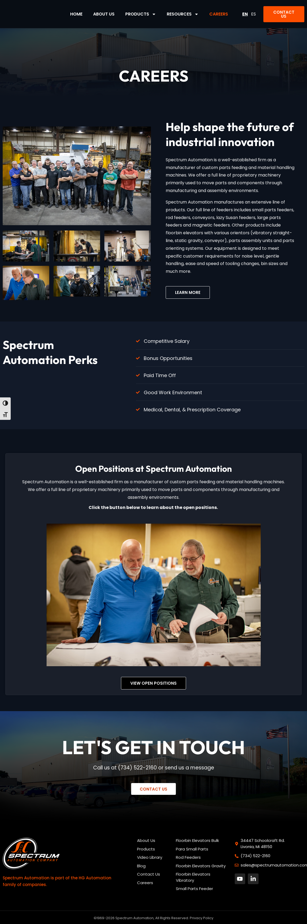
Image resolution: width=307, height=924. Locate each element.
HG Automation (95, 878)
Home (76, 14)
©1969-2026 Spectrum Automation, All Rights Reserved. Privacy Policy (153, 918)
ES (253, 14)
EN (245, 14)
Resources (183, 14)
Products (140, 14)
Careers (218, 14)
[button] (283, 14)
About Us (104, 14)
